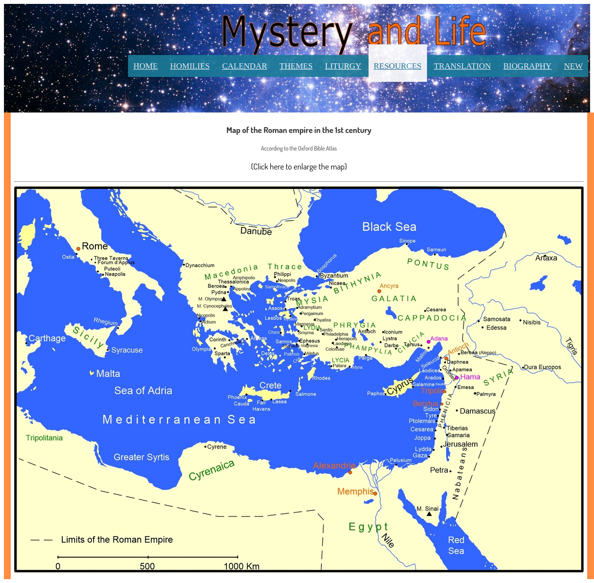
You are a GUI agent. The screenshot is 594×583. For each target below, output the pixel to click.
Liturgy (343, 66)
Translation (462, 66)
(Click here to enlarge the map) (299, 166)
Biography (527, 66)
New (573, 66)
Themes (296, 66)
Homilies (190, 66)
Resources (398, 66)
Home (145, 66)
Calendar (244, 66)
